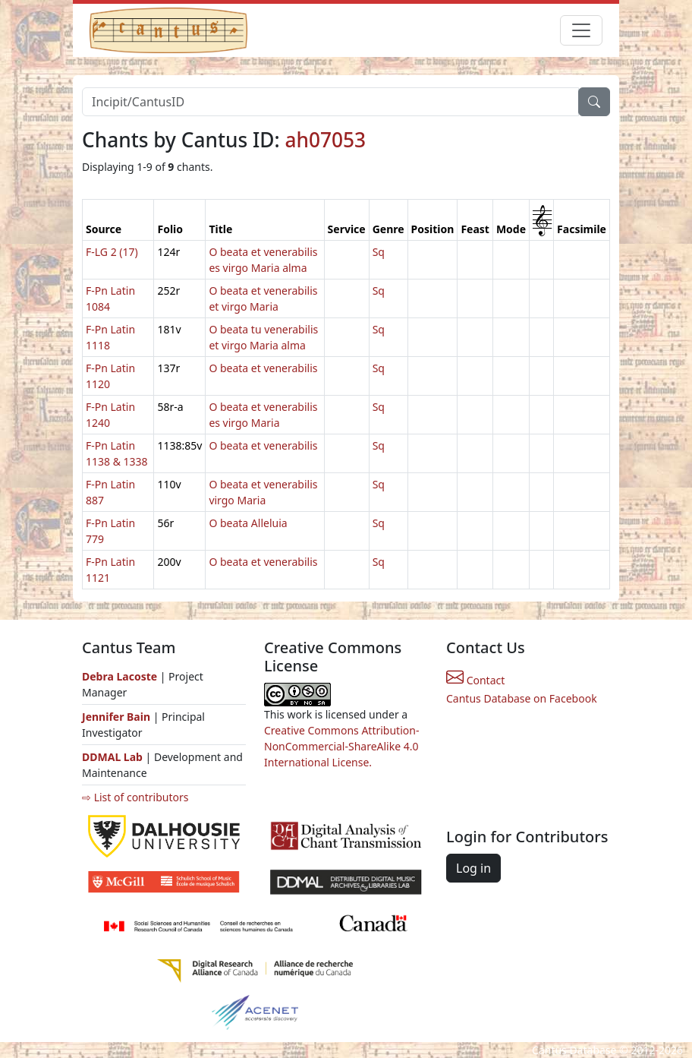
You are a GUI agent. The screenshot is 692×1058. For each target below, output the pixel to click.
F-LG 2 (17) (112, 252)
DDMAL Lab (112, 757)
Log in (473, 868)
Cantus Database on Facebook (521, 698)
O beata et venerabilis (263, 368)
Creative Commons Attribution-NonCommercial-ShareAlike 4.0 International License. (341, 746)
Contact (475, 680)
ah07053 (325, 139)
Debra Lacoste (119, 676)
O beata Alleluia (248, 523)
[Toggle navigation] (581, 30)
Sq (379, 252)
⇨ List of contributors (135, 797)
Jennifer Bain (117, 716)
